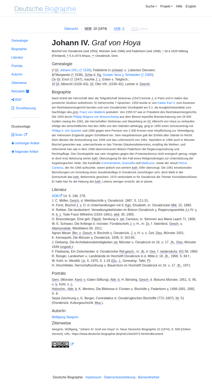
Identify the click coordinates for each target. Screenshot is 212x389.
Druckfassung (23, 108)
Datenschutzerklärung (119, 377)
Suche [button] (150, 6)
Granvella (128, 163)
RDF (16, 99)
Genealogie (19, 40)
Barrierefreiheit (148, 377)
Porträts (17, 66)
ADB (55, 196)
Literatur (17, 57)
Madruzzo (147, 163)
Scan (17, 134)
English (191, 6)
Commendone (110, 163)
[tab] (96, 29)
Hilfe (179, 6)
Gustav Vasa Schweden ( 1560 (127, 75)
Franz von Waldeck (92, 112)
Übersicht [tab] (71, 28)
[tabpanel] (106, 194)
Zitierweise (19, 83)
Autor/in (17, 74)
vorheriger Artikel (25, 143)
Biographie (19, 49)
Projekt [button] (165, 6)
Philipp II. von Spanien (67, 130)
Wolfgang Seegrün (65, 317)
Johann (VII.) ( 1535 (75, 70)
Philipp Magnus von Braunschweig (96, 116)
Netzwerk (20, 91)
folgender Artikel (24, 151)
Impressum (93, 377)
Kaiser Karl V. (166, 102)
